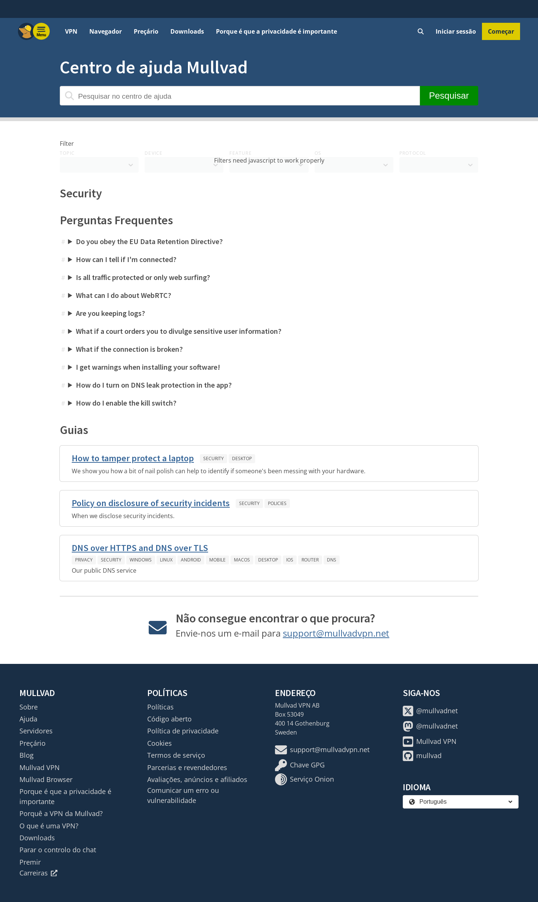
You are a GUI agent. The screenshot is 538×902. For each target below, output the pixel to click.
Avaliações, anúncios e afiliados (197, 779)
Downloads (187, 31)
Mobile (217, 560)
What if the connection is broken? (129, 349)
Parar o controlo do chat (57, 849)
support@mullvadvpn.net (336, 633)
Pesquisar (449, 95)
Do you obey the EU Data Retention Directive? (149, 241)
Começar (501, 31)
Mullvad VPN (39, 767)
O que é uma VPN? (48, 825)
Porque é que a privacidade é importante (276, 31)
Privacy (84, 560)
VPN (71, 31)
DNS (331, 560)
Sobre (28, 706)
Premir (30, 862)
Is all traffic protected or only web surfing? (143, 277)
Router (310, 560)
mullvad (422, 756)
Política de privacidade (183, 730)
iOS (289, 560)
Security (213, 458)
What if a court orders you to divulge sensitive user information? (178, 331)
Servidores (36, 730)
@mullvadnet (430, 711)
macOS (242, 560)
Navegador (105, 31)
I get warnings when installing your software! (148, 367)
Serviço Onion (304, 779)
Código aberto (169, 718)
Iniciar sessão (456, 31)
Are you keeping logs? (110, 313)
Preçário (146, 31)
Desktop (242, 458)
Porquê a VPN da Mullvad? (61, 813)
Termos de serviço (176, 755)
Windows (141, 560)
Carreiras (38, 872)
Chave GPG (300, 765)
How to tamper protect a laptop (133, 458)
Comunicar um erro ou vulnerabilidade (183, 795)
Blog (26, 755)
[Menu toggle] (41, 31)
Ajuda (28, 718)
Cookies (159, 743)
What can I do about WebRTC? (123, 295)
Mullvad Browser (45, 779)
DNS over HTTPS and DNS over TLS (140, 548)
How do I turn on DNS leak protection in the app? (154, 385)
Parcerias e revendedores (187, 767)
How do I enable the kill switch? (126, 402)
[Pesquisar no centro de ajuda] (240, 95)
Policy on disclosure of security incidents (151, 503)
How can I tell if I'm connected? (126, 259)
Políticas (160, 706)
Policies (277, 503)
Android (191, 560)
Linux (166, 560)
